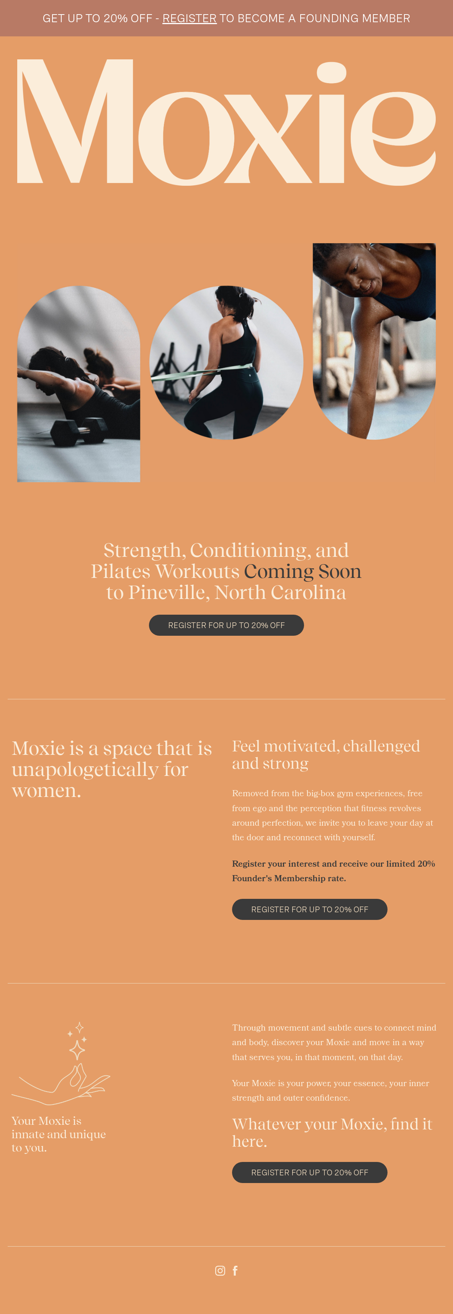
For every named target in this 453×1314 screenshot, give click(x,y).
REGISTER (189, 18)
